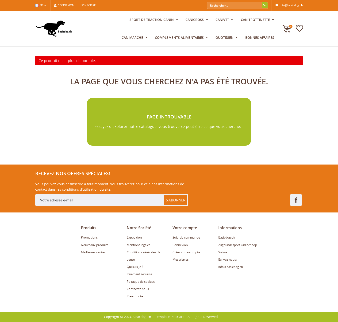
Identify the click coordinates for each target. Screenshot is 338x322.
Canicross (195, 19)
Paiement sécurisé (139, 274)
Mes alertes (180, 259)
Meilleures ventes (93, 252)
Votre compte (185, 227)
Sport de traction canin (152, 19)
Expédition (134, 237)
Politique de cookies (141, 281)
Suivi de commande (186, 237)
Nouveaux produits (94, 245)
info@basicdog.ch (289, 5)
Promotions (89, 237)
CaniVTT (222, 19)
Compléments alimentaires (180, 37)
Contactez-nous (138, 289)
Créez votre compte (186, 252)
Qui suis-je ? (135, 267)
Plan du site (135, 296)
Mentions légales (138, 245)
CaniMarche (133, 37)
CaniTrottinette (256, 19)
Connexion (180, 245)
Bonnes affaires (259, 37)
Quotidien (224, 37)
